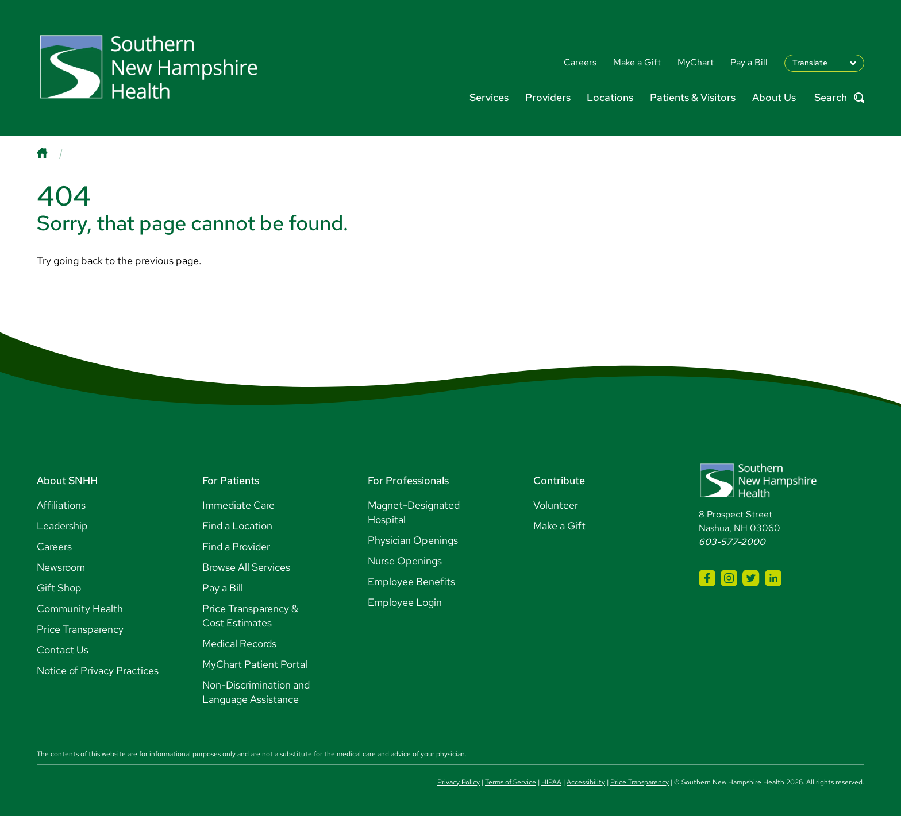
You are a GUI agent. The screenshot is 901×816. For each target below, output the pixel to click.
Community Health (80, 608)
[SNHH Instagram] (729, 578)
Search (839, 98)
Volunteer (555, 505)
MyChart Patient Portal (254, 664)
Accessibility (586, 782)
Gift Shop (59, 587)
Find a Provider (236, 546)
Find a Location (237, 525)
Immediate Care (238, 505)
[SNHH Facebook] (707, 578)
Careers (54, 546)
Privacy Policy (458, 782)
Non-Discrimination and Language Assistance (256, 692)
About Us (774, 97)
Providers (548, 97)
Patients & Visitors (693, 97)
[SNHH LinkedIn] (773, 578)
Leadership (62, 525)
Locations (610, 97)
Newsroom (61, 567)
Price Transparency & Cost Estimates (250, 615)
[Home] (53, 153)
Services (489, 97)
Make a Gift (559, 525)
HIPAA (551, 782)
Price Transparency (80, 629)
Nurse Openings (405, 560)
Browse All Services (246, 567)
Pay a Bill (222, 587)
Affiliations (61, 505)
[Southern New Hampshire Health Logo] (758, 495)
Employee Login (405, 602)
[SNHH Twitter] (750, 578)
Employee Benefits (411, 581)
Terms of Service (510, 782)
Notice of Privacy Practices (98, 670)
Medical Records (239, 643)
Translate (809, 62)
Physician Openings (413, 540)
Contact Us (62, 649)
